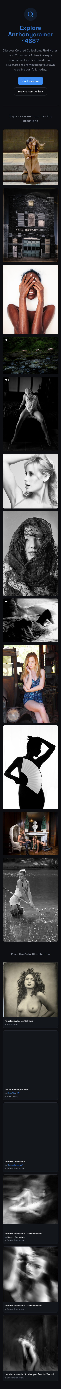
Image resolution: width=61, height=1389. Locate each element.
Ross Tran (13, 1093)
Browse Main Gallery (30, 91)
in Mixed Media (11, 1096)
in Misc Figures (11, 1024)
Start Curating (30, 81)
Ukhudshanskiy (15, 1165)
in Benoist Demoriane (14, 1168)
